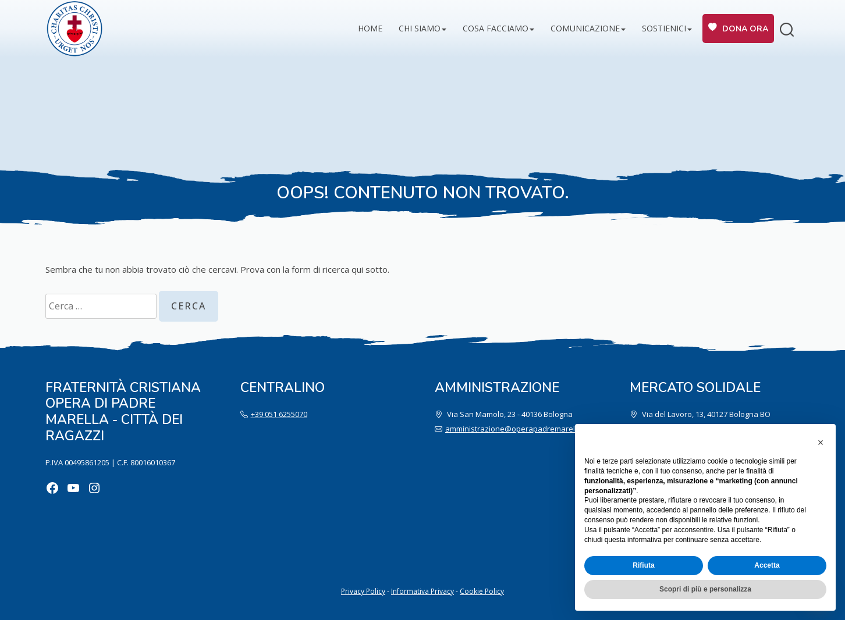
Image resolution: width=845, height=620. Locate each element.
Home (370, 28)
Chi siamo (420, 28)
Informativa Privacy (422, 591)
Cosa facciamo (495, 28)
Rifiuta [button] (643, 565)
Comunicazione (585, 28)
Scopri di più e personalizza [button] (705, 589)
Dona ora (745, 28)
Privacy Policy (363, 591)
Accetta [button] (766, 565)
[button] (820, 442)
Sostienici (664, 28)
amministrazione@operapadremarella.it (516, 428)
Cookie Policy (482, 591)
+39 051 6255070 (279, 414)
